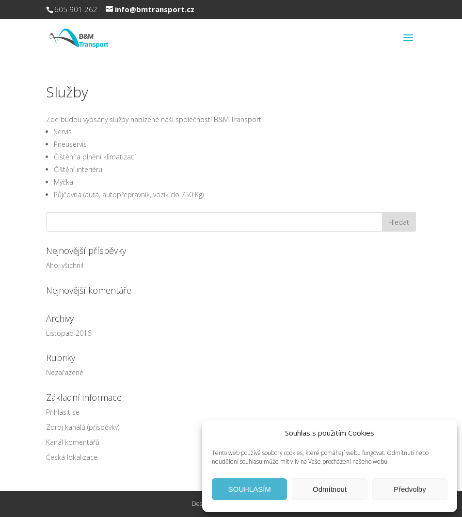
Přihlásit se (63, 412)
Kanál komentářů (72, 442)
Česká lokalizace (71, 457)
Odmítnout (330, 489)
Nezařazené (64, 372)
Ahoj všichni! (64, 265)
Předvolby (410, 489)
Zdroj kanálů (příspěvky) (82, 427)
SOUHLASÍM (249, 489)
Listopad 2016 (68, 333)
